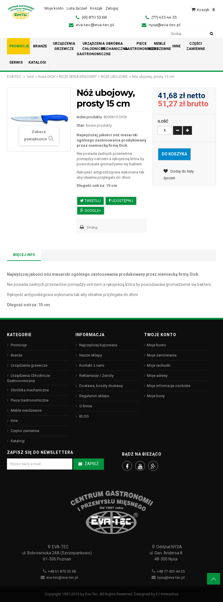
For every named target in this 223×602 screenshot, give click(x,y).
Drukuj (92, 227)
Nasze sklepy (90, 355)
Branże (16, 355)
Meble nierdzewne (26, 410)
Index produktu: (90, 117)
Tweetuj (90, 200)
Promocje (18, 345)
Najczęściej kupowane (97, 345)
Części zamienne (24, 431)
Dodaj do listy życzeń (178, 174)
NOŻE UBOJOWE (114, 77)
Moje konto (156, 345)
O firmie (85, 406)
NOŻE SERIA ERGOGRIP (77, 77)
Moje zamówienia (162, 355)
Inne (30, 77)
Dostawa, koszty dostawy (100, 386)
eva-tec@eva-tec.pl (95, 24)
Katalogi (17, 441)
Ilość (163, 121)
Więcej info (24, 255)
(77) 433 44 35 (164, 17)
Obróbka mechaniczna (29, 390)
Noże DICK (46, 77)
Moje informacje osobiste (168, 386)
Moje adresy (157, 375)
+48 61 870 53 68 (62, 571)
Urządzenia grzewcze (28, 365)
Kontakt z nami (91, 365)
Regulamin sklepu (93, 396)
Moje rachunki (158, 365)
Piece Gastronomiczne (29, 400)
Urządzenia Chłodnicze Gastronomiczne (28, 378)
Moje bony (156, 396)
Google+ (90, 210)
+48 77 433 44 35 (171, 571)
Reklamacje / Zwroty (96, 375)
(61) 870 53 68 (94, 17)
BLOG (83, 416)
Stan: (81, 125)
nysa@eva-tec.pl (164, 24)
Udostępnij (121, 200)
